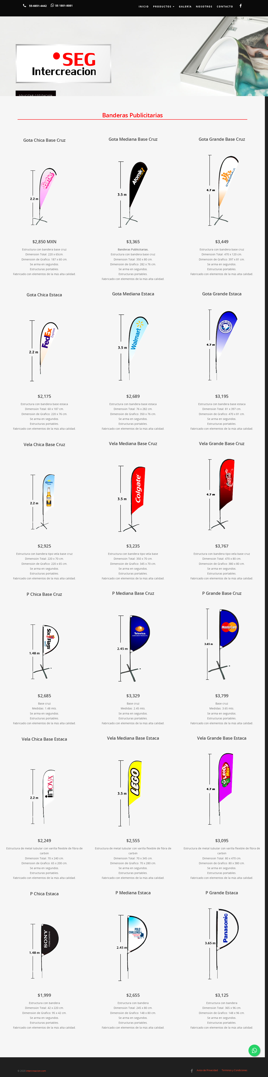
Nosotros (204, 6)
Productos (164, 6)
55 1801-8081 (64, 5)
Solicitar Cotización (36, 78)
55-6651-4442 (38, 6)
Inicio (144, 6)
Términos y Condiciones (234, 1070)
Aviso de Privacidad (207, 1070)
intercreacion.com (36, 1071)
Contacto (225, 6)
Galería (185, 6)
